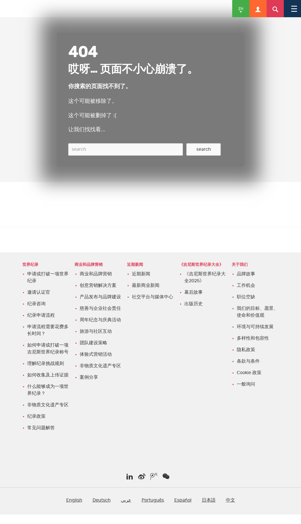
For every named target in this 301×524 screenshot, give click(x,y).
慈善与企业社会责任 (100, 308)
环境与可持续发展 (255, 326)
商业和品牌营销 (96, 274)
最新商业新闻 (145, 285)
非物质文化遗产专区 (48, 405)
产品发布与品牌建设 (100, 297)
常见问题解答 (41, 428)
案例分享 (89, 377)
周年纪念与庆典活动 (100, 320)
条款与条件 (248, 361)
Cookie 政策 (249, 372)
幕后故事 (193, 292)
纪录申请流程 (41, 315)
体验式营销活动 (96, 354)
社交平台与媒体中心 (152, 297)
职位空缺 (246, 297)
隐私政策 (246, 349)
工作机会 (246, 285)
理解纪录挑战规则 (45, 363)
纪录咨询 (36, 303)
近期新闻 (141, 274)
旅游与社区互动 (96, 331)
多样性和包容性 (253, 338)
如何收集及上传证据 (48, 375)
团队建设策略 (93, 343)
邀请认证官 (38, 292)
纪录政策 (36, 416)
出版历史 (193, 303)
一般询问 (246, 384)
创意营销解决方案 (98, 285)
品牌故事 (246, 274)
